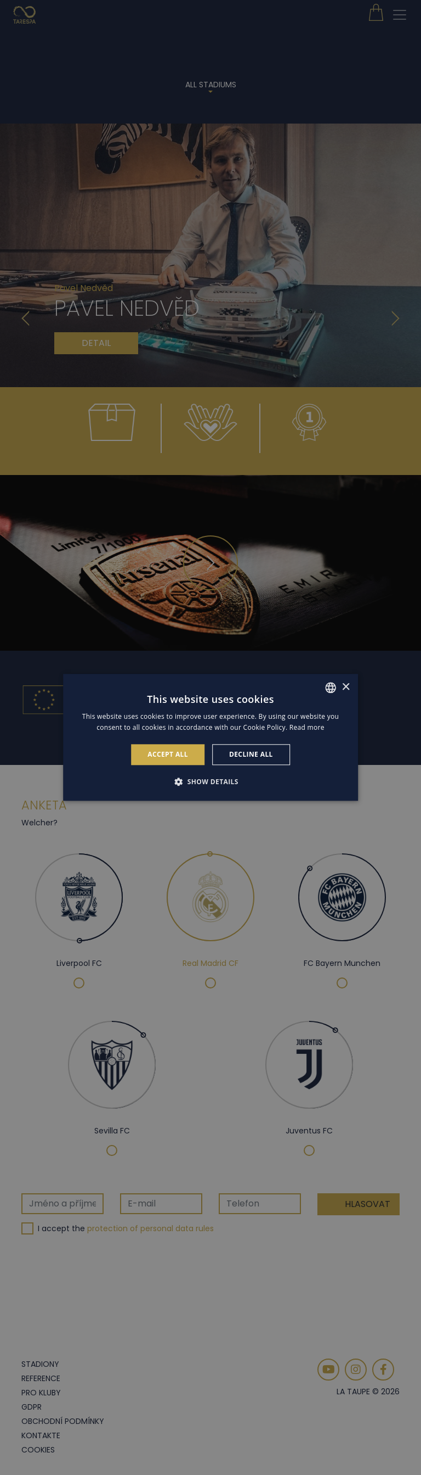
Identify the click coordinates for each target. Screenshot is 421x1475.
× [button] (346, 687)
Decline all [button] (251, 754)
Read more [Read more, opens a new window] (307, 728)
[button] (210, 781)
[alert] (210, 737)
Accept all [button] (167, 754)
